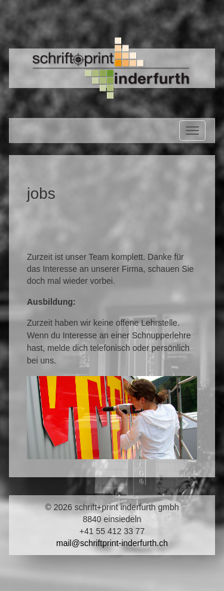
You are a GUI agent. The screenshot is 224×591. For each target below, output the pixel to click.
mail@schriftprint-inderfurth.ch (112, 543)
